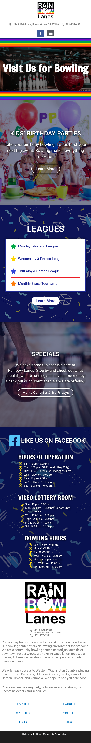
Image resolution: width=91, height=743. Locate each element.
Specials (23, 713)
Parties (23, 704)
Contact (68, 722)
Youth (68, 713)
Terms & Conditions (56, 734)
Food (23, 722)
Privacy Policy (31, 734)
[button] (50, 33)
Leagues (68, 704)
